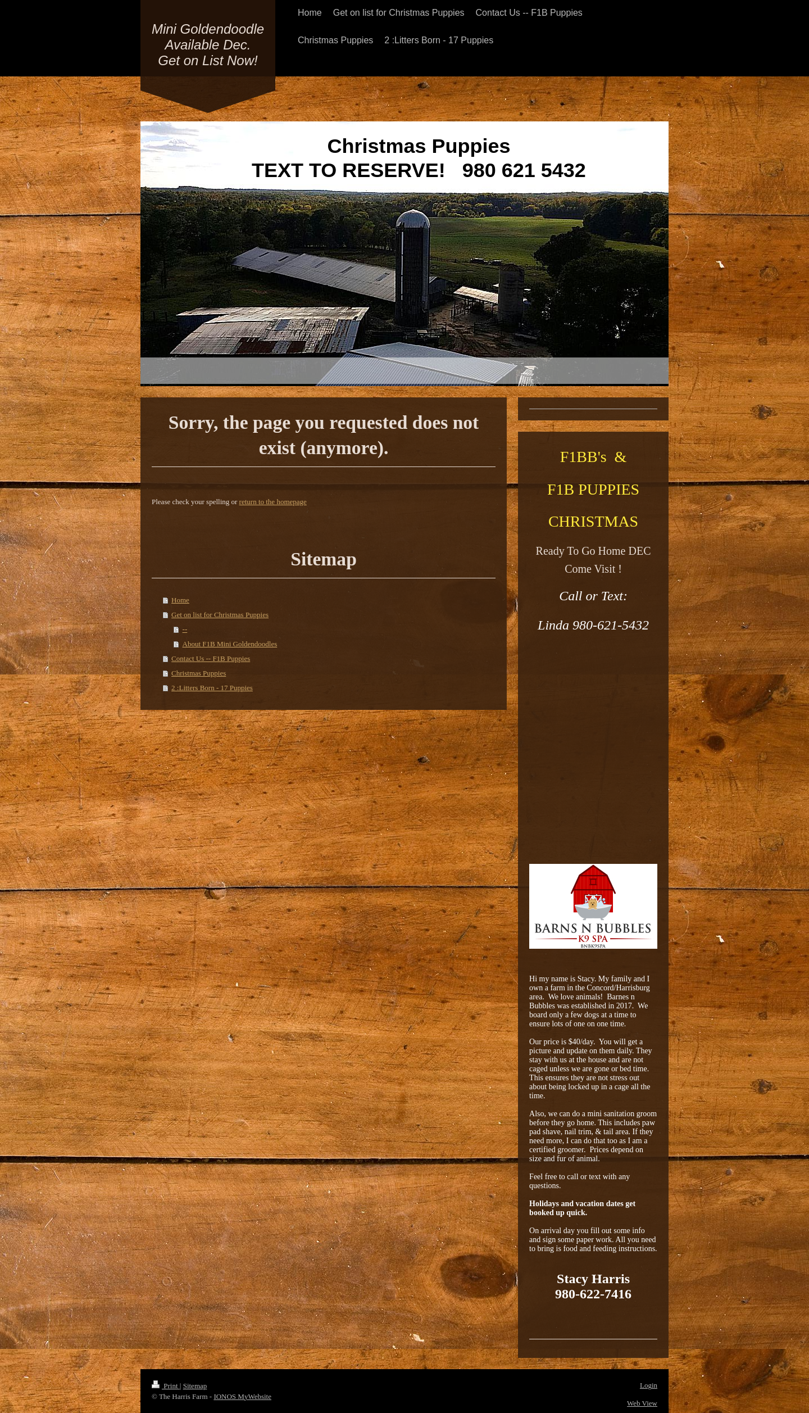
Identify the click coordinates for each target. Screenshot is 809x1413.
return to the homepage (273, 501)
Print (166, 1386)
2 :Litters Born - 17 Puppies (212, 687)
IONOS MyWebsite (242, 1396)
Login (648, 1385)
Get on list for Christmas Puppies (220, 614)
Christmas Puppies (198, 673)
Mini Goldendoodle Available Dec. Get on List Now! (208, 44)
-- (185, 629)
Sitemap (195, 1386)
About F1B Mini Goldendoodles (230, 644)
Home (180, 600)
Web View (642, 1403)
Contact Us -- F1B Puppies (210, 658)
